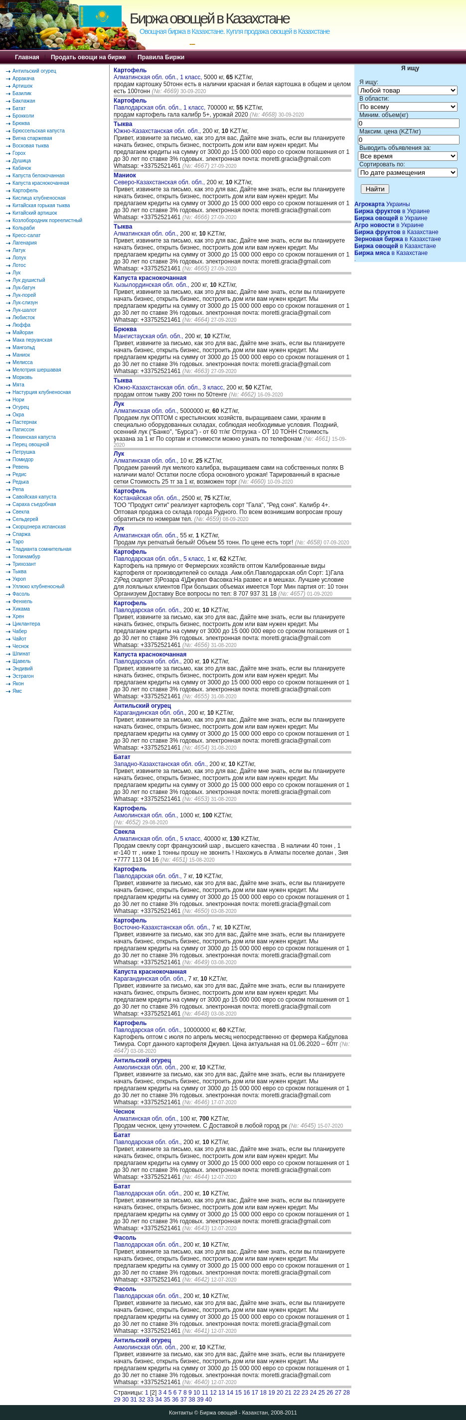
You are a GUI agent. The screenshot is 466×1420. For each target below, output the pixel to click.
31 (133, 1399)
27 (338, 1392)
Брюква (21, 123)
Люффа (21, 325)
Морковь (22, 377)
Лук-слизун (25, 302)
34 (158, 1399)
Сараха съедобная (34, 504)
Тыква (19, 571)
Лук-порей (24, 295)
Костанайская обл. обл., (147, 495)
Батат (18, 108)
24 (313, 1392)
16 (246, 1392)
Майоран (22, 332)
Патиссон (23, 429)
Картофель (25, 190)
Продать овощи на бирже (88, 57)
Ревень (20, 467)
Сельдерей (25, 519)
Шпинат (21, 653)
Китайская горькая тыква (41, 205)
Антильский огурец (34, 71)
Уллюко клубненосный (38, 586)
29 (117, 1399)
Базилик (21, 93)
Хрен (18, 616)
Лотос (19, 265)
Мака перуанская (32, 340)
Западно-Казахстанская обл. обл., (161, 761)
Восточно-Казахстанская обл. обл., (163, 924)
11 (205, 1392)
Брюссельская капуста (38, 130)
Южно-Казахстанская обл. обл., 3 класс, (170, 384)
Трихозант (24, 564)
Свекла (20, 512)
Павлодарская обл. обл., (148, 607)
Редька (20, 482)
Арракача (23, 78)
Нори (18, 399)
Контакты (181, 1413)
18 (263, 1392)
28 (346, 1392)
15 (238, 1392)
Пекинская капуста (34, 437)
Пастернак (24, 422)
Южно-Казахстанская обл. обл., (158, 127)
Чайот (19, 639)
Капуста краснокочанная (40, 183)
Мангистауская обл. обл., (149, 333)
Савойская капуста (34, 497)
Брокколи (23, 116)
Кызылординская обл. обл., (152, 281)
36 (175, 1399)
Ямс (17, 691)
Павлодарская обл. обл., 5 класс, (160, 555)
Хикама (21, 609)
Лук (16, 272)
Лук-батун (23, 287)
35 (166, 1399)
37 (183, 1399)
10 (196, 1392)
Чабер (19, 631)
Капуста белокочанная (38, 175)
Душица (21, 160)
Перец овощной (30, 444)
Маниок (21, 355)
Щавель (21, 661)
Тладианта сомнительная (41, 549)
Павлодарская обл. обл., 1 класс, (160, 104)
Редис (19, 474)
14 (230, 1392)
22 (296, 1392)
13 (221, 1392)
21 (288, 1392)
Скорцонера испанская (39, 526)
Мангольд (23, 347)
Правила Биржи (161, 57)
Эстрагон (22, 676)
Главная (27, 57)
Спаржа (21, 534)
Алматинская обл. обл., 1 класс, (159, 74)
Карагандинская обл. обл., (151, 709)
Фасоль (21, 594)
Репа (18, 489)
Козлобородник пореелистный (47, 220)
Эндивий (22, 668)
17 (255, 1392)
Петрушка (23, 452)
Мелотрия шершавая (36, 370)
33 (150, 1399)
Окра (18, 414)
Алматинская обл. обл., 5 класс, (159, 835)
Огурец (20, 407)
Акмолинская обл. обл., (147, 812)
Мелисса (22, 362)
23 (305, 1392)
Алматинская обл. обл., (147, 230)
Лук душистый (28, 280)
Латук (18, 250)
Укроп (19, 579)
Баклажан (23, 101)
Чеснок (20, 646)
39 (200, 1399)
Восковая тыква (30, 145)
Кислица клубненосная (39, 198)
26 (329, 1392)
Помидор (22, 459)
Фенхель (22, 601)
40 (208, 1399)
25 (321, 1392)
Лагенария (24, 243)
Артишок (22, 86)
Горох (18, 153)
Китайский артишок (34, 213)
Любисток (23, 317)
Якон (18, 683)
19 (271, 1392)
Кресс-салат (26, 235)
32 (142, 1399)
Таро (17, 541)
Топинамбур (26, 556)
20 (280, 1392)
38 (191, 1399)
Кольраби (23, 228)
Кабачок (21, 168)
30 (125, 1399)
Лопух (19, 257)
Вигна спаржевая (32, 138)
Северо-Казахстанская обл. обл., (160, 179)
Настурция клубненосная (41, 392)
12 (213, 1392)
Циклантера (26, 624)
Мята (18, 384)
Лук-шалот (24, 310)
